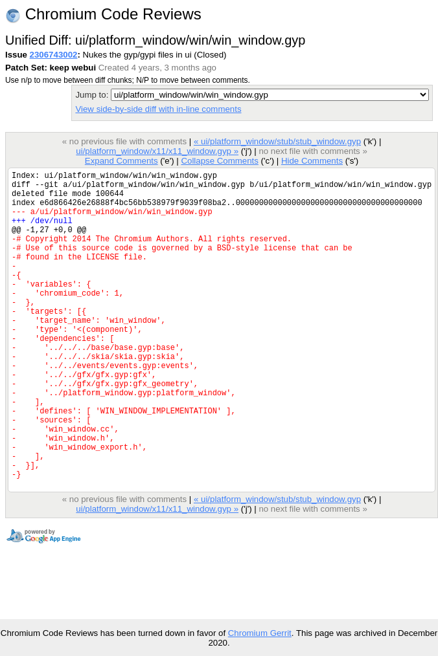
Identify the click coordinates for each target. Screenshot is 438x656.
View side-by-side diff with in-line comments (158, 109)
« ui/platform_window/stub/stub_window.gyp (277, 141)
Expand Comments (121, 161)
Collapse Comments (219, 161)
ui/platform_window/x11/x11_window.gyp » (157, 151)
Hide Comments (312, 161)
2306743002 (54, 55)
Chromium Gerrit (260, 633)
